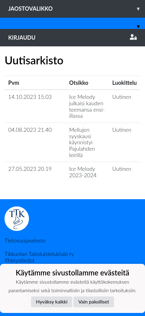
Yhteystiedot (19, 260)
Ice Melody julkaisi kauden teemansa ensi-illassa (87, 106)
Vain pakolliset (93, 301)
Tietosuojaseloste (25, 240)
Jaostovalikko (76, 8)
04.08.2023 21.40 (30, 129)
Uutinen (121, 96)
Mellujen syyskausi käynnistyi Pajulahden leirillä (82, 142)
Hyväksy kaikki (51, 301)
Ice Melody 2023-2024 (83, 171)
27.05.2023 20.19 (30, 168)
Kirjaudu (72, 37)
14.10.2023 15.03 (30, 96)
